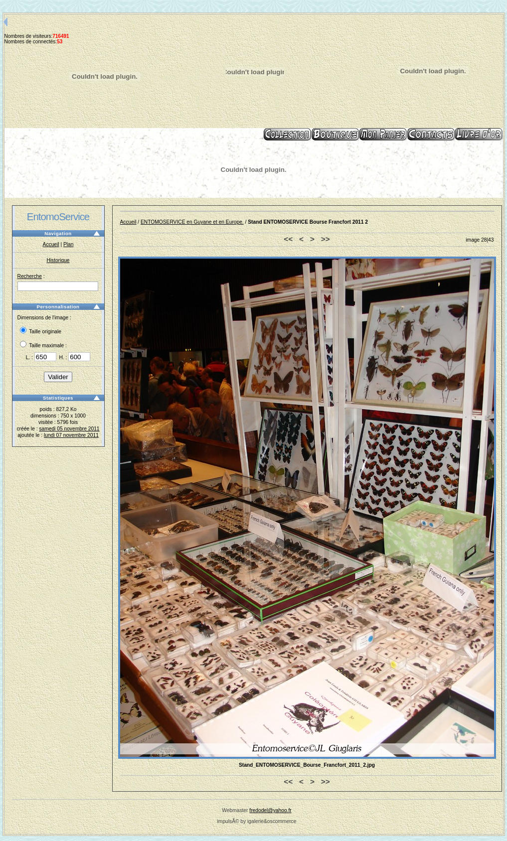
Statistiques (58, 398)
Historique (57, 260)
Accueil (51, 244)
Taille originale (41, 331)
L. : (42, 357)
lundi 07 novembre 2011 (71, 435)
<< (288, 239)
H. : (74, 357)
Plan (68, 244)
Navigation (58, 233)
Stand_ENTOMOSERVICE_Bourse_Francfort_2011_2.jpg (307, 765)
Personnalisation (57, 306)
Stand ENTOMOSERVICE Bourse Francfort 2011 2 (308, 222)
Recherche (29, 276)
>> (325, 239)
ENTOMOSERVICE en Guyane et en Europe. (192, 222)
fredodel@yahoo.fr (270, 810)
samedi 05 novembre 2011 (69, 428)
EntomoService (58, 216)
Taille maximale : (43, 345)
